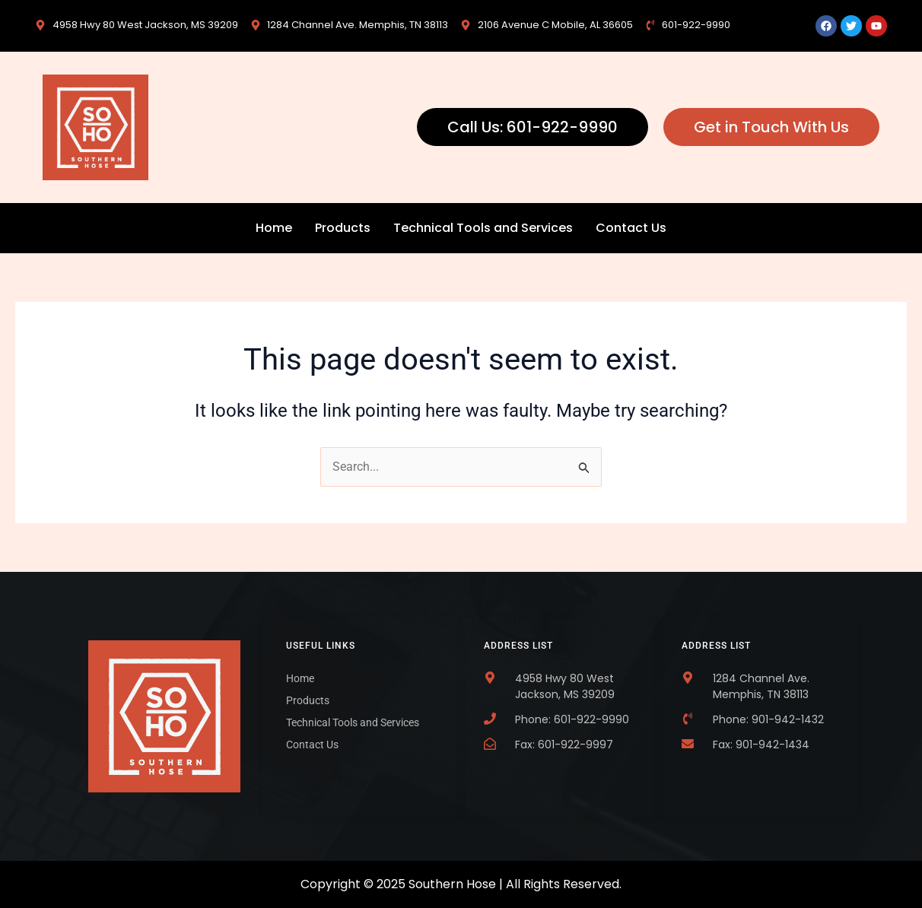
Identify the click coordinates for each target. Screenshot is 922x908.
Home (274, 228)
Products (342, 228)
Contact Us (631, 228)
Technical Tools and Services (483, 228)
